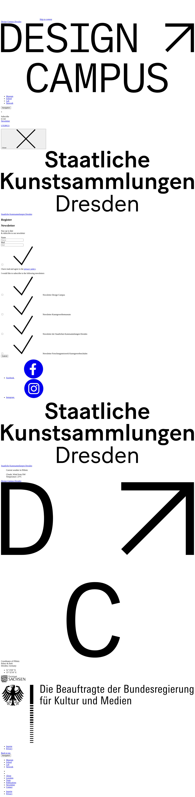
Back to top (5, 753)
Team (8, 780)
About (8, 776)
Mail (3, 242)
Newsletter (5, 121)
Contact (9, 787)
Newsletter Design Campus (34, 295)
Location (9, 778)
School (9, 99)
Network (9, 103)
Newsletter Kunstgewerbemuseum (37, 314)
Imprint (9, 746)
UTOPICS (5, 126)
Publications (11, 783)
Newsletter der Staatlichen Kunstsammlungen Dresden (45, 334)
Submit (4, 356)
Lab (7, 101)
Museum (9, 96)
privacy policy (30, 269)
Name (3, 237)
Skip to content (46, 19)
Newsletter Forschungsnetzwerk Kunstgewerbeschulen (45, 353)
